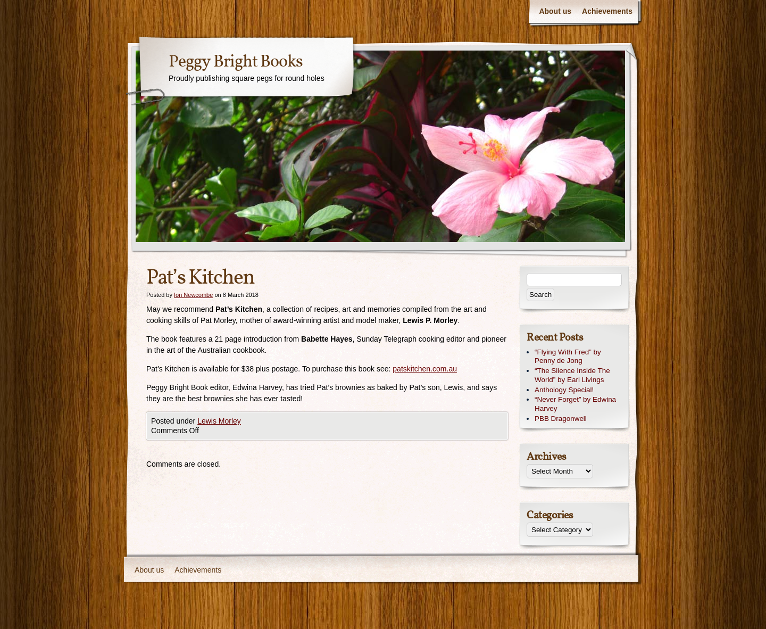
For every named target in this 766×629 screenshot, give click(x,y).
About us (555, 11)
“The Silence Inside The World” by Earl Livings (572, 375)
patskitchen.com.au (425, 369)
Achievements (607, 11)
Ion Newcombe (193, 295)
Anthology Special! (564, 390)
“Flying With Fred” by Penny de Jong (568, 356)
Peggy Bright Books (236, 62)
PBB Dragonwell (561, 419)
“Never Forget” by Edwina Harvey (575, 403)
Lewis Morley (219, 421)
